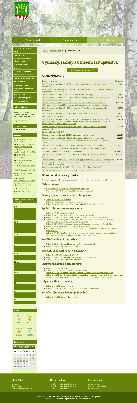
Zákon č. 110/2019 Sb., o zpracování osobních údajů (67, 222)
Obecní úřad (33, 40)
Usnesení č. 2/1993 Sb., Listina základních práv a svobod (69, 191)
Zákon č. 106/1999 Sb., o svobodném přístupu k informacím (70, 215)
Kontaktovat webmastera (60, 397)
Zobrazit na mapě (94, 384)
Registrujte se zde (21, 120)
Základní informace (22, 48)
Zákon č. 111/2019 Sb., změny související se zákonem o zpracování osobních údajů (79, 224)
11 (15, 361)
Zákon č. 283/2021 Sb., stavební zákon (61, 297)
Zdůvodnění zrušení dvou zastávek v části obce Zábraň (24, 239)
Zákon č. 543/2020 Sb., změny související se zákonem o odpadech (72, 288)
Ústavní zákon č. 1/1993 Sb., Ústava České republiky (67, 188)
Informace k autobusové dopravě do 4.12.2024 (25, 267)
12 (18, 361)
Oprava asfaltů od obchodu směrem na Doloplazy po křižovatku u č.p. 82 (23, 228)
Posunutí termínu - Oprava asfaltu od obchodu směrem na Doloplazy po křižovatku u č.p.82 (23, 214)
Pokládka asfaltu (22, 302)
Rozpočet (17, 68)
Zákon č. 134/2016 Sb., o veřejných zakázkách (64, 259)
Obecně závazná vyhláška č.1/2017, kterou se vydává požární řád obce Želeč (73, 145)
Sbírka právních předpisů (82, 70)
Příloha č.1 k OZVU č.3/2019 (53, 132)
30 (24, 355)
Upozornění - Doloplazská (20, 287)
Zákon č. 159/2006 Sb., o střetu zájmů (60, 268)
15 (27, 361)
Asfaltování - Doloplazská (20, 257)
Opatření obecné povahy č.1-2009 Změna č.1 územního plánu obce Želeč (71, 167)
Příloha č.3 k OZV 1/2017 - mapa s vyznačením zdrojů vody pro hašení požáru (74, 148)
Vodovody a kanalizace (23, 75)
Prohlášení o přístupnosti (90, 397)
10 (33, 358)
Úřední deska (19, 82)
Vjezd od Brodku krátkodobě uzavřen (23, 295)
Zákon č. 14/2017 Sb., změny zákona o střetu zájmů (66, 270)
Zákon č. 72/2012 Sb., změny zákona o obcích (64, 202)
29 (21, 355)
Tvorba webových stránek (65, 399)
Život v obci (108, 40)
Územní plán (19, 94)
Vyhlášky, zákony (21, 64)
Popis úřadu (18, 55)
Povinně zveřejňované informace (23, 89)
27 (15, 355)
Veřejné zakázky (20, 101)
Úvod (45, 50)
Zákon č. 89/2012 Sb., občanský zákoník (62, 255)
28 (18, 355)
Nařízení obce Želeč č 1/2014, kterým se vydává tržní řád (65, 151)
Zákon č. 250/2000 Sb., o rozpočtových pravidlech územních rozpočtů (74, 204)
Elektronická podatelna (23, 78)
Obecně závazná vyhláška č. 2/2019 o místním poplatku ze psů (68, 135)
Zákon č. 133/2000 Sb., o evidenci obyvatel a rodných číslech (70, 244)
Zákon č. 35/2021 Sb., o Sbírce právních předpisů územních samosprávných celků (79, 273)
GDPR (15, 52)
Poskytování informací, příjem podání (23, 60)
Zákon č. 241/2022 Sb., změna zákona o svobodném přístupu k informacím (76, 217)
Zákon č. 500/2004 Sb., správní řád (60, 213)
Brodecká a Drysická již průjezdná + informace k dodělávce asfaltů (25, 277)
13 (21, 361)
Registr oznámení (21, 85)
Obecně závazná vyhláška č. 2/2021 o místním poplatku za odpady (69, 113)
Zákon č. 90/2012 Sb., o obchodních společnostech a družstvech (72, 257)
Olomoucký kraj (94, 388)
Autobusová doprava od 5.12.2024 (25, 249)
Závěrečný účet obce (22, 71)
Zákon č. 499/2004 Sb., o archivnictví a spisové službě (68, 226)
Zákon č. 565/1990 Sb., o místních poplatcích (64, 246)
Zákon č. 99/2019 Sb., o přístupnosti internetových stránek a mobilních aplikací (79, 219)
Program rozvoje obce (22, 98)
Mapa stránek (75, 397)
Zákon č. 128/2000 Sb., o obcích (58, 199)
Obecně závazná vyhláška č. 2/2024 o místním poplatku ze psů (68, 94)
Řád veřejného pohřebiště (52, 116)
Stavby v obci (70, 40)
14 (24, 361)
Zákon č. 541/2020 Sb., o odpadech (60, 286)
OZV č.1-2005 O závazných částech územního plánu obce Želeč (67, 170)
